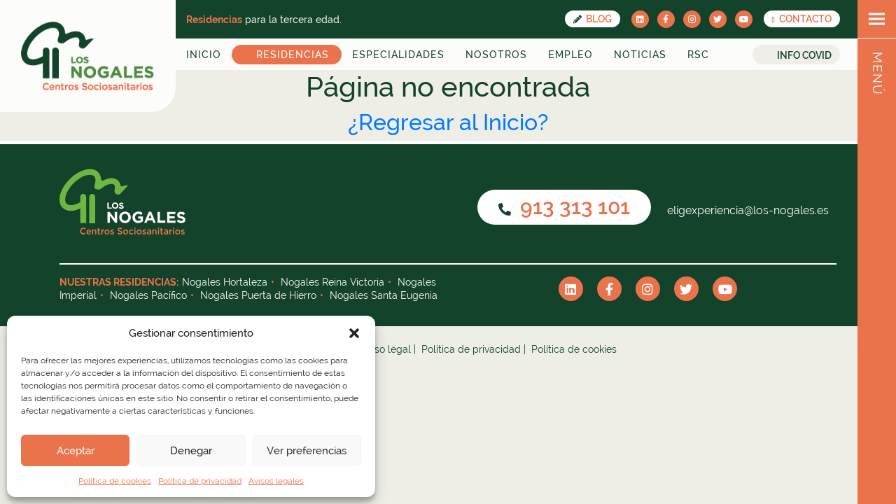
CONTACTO (802, 18)
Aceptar (75, 450)
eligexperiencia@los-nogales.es (746, 210)
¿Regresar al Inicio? (448, 122)
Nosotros (496, 54)
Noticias (640, 54)
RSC (698, 54)
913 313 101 (564, 207)
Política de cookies (114, 481)
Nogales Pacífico (148, 295)
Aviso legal (385, 349)
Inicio (203, 54)
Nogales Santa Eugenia (384, 295)
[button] (354, 333)
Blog (592, 18)
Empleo (570, 54)
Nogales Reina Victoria (332, 282)
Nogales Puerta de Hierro (258, 295)
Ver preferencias (306, 450)
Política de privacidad (199, 481)
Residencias (292, 54)
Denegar (191, 450)
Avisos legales (276, 481)
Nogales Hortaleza (224, 282)
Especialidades (398, 54)
